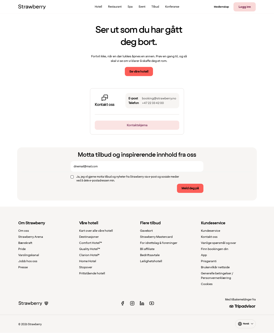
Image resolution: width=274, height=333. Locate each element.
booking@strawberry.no (159, 98)
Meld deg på (190, 188)
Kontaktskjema (137, 125)
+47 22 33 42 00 (153, 103)
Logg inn (245, 7)
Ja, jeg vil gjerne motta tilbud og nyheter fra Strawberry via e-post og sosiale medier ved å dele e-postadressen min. (127, 178)
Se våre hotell (138, 71)
